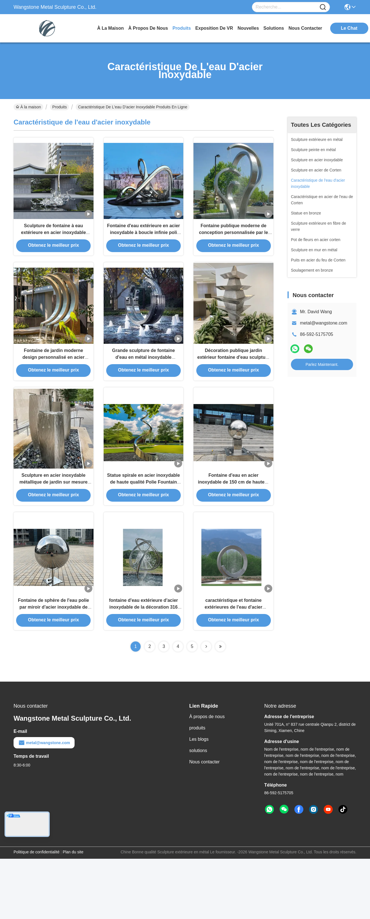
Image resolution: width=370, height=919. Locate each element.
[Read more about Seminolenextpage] (206, 688)
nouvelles (248, 28)
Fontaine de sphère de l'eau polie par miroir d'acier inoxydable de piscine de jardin (53, 646)
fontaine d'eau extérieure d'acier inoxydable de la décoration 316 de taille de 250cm (143, 646)
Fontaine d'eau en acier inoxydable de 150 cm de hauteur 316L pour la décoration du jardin (233, 511)
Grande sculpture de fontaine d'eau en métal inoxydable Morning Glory (143, 376)
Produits (59, 107)
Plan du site (73, 893)
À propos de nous (148, 28)
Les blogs (199, 780)
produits (182, 28)
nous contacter (305, 28)
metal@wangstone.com (323, 323)
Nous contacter (204, 803)
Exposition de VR (214, 28)
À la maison (110, 28)
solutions (274, 28)
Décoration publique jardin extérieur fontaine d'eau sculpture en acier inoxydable (233, 376)
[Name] (322, 7)
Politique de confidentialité (37, 893)
